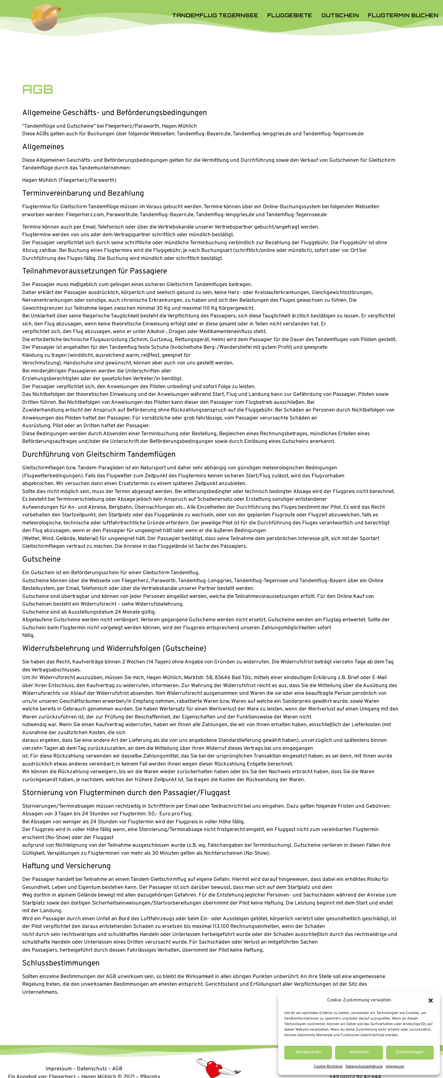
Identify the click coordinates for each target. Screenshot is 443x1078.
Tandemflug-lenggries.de (225, 215)
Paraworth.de (122, 215)
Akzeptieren (308, 1052)
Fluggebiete (289, 15)
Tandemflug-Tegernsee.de (296, 215)
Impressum (395, 1066)
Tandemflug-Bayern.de (167, 215)
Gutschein (340, 15)
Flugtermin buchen (403, 15)
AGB (117, 1069)
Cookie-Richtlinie (328, 1066)
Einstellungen (410, 1052)
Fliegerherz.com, (85, 215)
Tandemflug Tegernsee (215, 15)
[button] (431, 1000)
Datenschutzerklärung (364, 1066)
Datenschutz (92, 1069)
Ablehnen (359, 1052)
